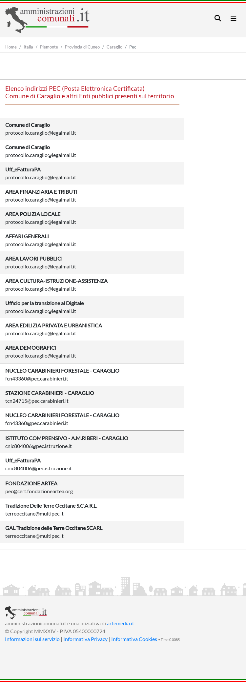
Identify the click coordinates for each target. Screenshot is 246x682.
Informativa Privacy (85, 639)
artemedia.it (120, 623)
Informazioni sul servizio (32, 639)
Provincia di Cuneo (82, 46)
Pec (132, 46)
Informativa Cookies (134, 639)
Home (11, 46)
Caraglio (114, 46)
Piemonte (49, 46)
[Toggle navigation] (217, 18)
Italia (28, 46)
